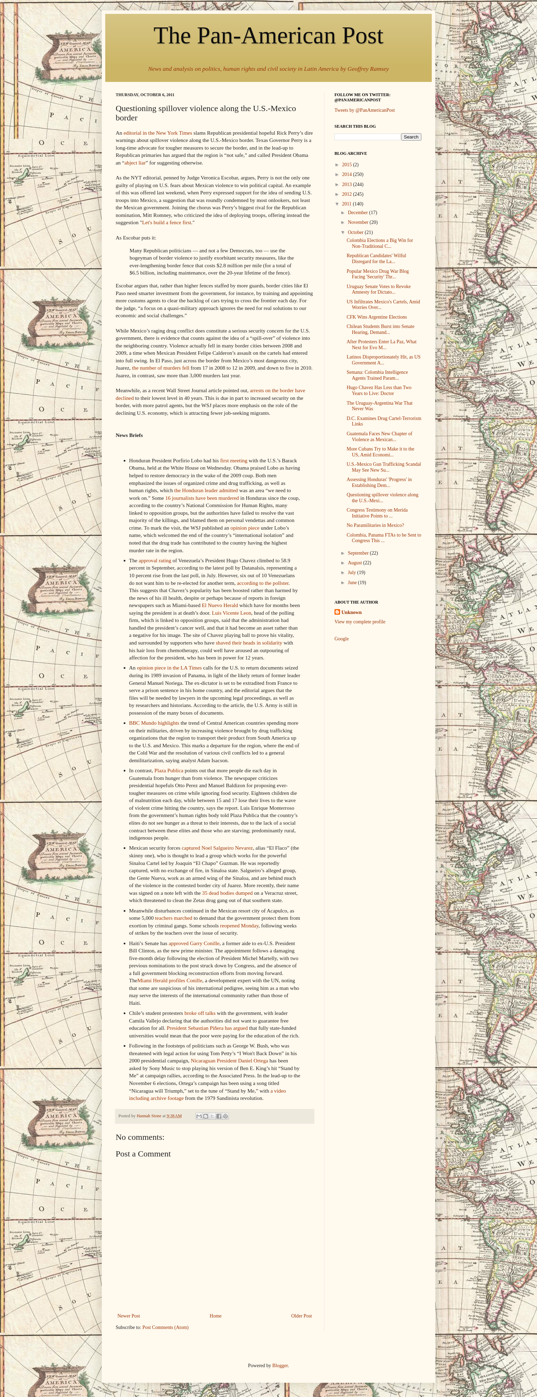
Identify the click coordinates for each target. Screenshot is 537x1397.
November (359, 222)
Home (216, 1316)
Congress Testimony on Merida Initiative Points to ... (377, 513)
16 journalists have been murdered (202, 498)
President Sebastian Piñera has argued (208, 1028)
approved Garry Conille (194, 943)
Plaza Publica (169, 770)
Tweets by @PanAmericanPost (364, 110)
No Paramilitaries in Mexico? (375, 525)
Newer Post (128, 1316)
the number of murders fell (160, 368)
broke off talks (199, 1013)
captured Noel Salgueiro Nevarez (217, 848)
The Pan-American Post (268, 35)
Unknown (351, 612)
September (359, 553)
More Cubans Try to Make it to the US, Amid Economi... (380, 451)
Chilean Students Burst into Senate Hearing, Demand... (380, 329)
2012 (347, 194)
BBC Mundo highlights (154, 723)
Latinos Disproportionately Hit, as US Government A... (384, 359)
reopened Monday (239, 925)
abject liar (135, 163)
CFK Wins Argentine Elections (377, 317)
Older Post (301, 1316)
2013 (347, 184)
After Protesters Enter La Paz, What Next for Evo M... (381, 344)
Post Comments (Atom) (165, 1327)
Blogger (280, 1365)
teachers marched (173, 918)
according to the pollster (262, 583)
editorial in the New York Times (158, 133)
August (355, 562)
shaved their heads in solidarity (249, 643)
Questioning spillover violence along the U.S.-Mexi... (382, 497)
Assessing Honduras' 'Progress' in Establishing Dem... (379, 482)
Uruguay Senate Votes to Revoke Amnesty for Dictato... (379, 289)
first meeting (233, 460)
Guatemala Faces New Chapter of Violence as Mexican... (379, 436)
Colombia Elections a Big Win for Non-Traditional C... (380, 243)
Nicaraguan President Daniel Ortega (229, 1060)
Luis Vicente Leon (231, 613)
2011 (347, 204)
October (356, 232)
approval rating (155, 560)
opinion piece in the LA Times (169, 668)
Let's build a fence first (166, 222)
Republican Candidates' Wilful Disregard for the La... (376, 258)
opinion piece (245, 528)
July (352, 572)
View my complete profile (360, 621)
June (353, 582)
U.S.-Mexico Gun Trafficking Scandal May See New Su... (384, 467)
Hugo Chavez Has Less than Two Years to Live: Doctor (379, 390)
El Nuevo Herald (220, 605)
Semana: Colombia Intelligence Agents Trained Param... (377, 375)
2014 (347, 174)
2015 (347, 164)
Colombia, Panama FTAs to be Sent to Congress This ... (384, 538)
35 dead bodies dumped (227, 893)
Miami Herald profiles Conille (169, 980)
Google (341, 638)
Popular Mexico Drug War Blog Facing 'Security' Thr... (378, 274)
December (358, 212)
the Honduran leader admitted (206, 490)
